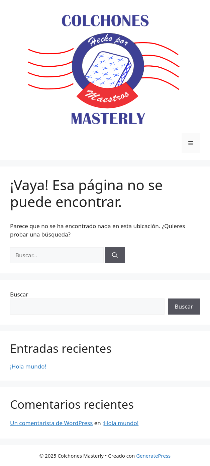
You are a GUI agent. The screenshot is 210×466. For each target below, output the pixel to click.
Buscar (19, 294)
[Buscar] (115, 255)
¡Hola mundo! (28, 366)
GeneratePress (153, 455)
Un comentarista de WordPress (51, 423)
